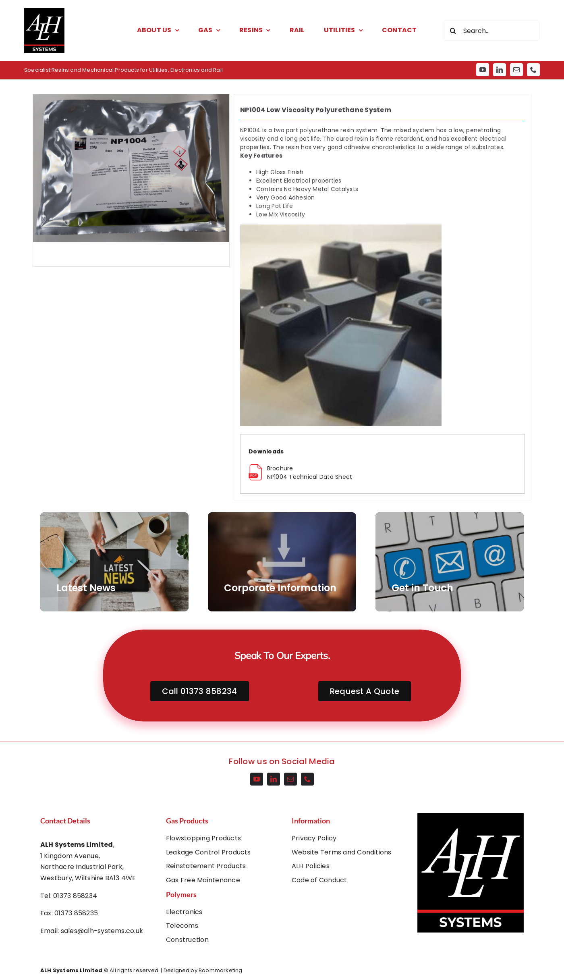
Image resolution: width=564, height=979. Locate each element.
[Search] (453, 31)
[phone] (533, 69)
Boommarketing (221, 970)
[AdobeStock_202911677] (282, 561)
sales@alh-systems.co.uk (102, 930)
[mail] (516, 69)
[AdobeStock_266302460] (114, 561)
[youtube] (482, 69)
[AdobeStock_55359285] (449, 561)
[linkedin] (499, 69)
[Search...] (491, 31)
